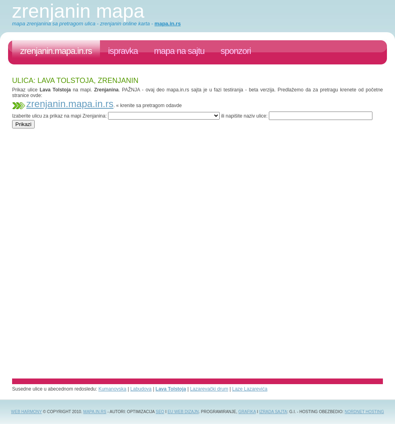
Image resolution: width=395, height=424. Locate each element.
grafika (247, 412)
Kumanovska (112, 389)
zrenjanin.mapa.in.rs (56, 51)
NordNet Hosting (364, 412)
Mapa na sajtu (179, 51)
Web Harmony (26, 412)
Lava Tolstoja (171, 389)
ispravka (123, 51)
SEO (160, 412)
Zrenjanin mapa (78, 11)
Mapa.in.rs (94, 412)
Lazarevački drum (209, 389)
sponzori (235, 51)
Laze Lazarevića (249, 389)
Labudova (141, 389)
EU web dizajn (183, 412)
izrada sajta (273, 412)
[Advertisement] (159, 131)
